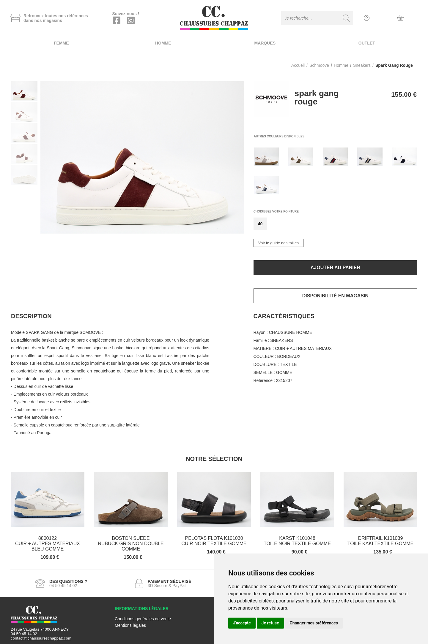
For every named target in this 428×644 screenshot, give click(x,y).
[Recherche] (346, 18)
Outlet (366, 43)
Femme (61, 43)
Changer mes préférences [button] (314, 623)
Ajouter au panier (335, 267)
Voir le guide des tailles (278, 243)
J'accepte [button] (242, 623)
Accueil (298, 65)
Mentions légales (130, 625)
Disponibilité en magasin (335, 295)
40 (260, 223)
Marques (265, 43)
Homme (163, 43)
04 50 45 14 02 (24, 634)
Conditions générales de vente (143, 618)
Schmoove (319, 65)
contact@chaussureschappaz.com (41, 638)
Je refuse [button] (270, 623)
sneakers (362, 65)
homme (341, 65)
